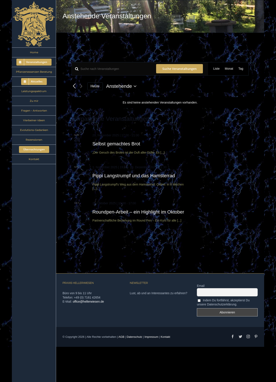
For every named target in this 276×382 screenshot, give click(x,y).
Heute (95, 86)
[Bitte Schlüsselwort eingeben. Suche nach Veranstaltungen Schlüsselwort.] (111, 69)
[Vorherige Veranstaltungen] (74, 86)
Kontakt (165, 336)
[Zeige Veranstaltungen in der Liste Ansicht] (216, 68)
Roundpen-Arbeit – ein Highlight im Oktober (138, 212)
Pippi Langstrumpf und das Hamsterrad (134, 175)
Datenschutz (134, 336)
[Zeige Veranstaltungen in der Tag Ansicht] (240, 68)
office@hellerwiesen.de (88, 301)
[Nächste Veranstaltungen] (81, 86)
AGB (121, 336)
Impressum (151, 336)
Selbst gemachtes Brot (116, 143)
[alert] (160, 102)
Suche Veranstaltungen (179, 69)
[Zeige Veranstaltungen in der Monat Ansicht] (229, 68)
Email (200, 286)
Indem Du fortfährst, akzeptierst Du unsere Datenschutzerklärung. (223, 302)
